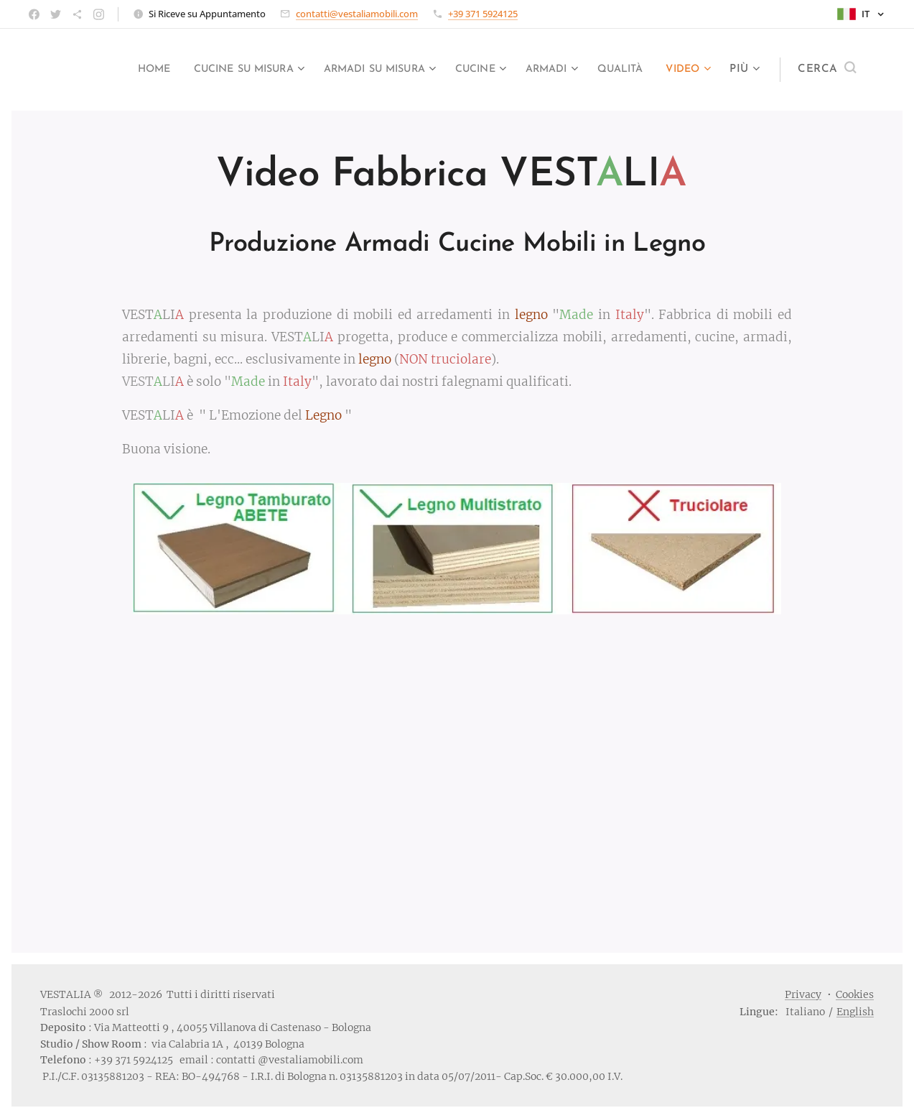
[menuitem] (100, 70)
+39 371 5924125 (483, 13)
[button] (827, 70)
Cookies (855, 994)
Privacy (803, 994)
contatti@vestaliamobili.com (357, 13)
